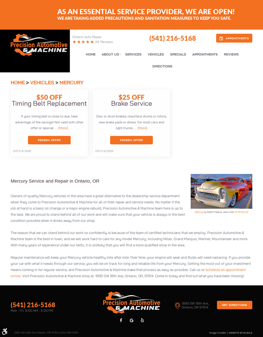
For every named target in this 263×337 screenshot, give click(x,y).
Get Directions (234, 305)
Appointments (205, 54)
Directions (162, 66)
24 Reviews (104, 42)
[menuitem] (91, 54)
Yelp (142, 320)
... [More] (61, 128)
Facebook (121, 320)
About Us (110, 54)
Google (131, 320)
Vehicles (156, 54)
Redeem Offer (49, 140)
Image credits (217, 332)
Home (91, 54)
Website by (240, 332)
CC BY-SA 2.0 (241, 212)
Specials (178, 54)
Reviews (231, 54)
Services (133, 54)
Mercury (72, 82)
